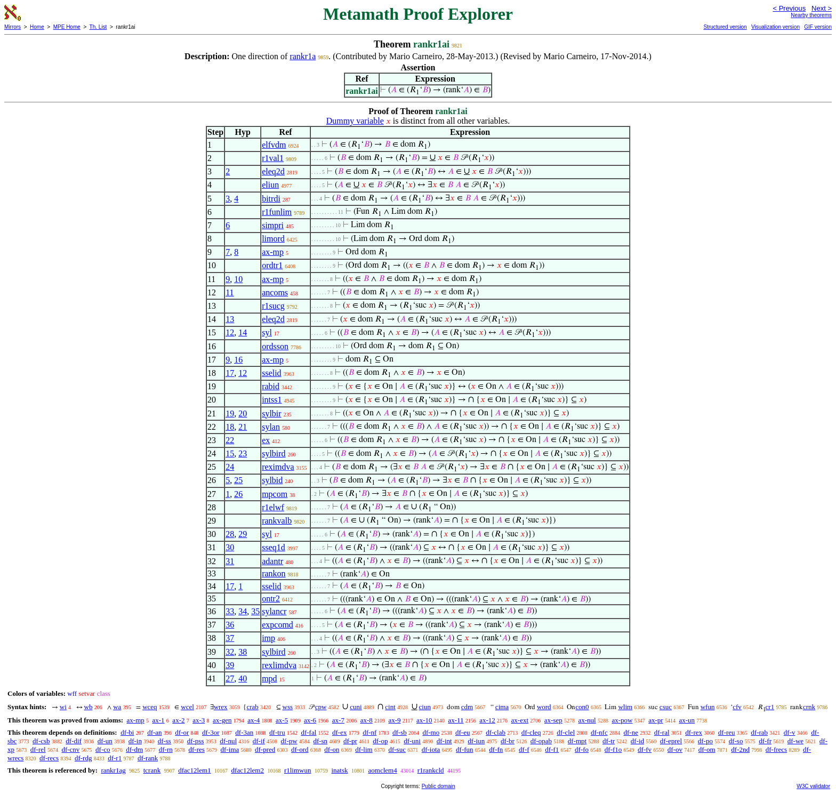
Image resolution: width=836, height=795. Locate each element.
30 (230, 547)
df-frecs (776, 749)
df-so (736, 741)
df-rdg (83, 758)
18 (230, 426)
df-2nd (740, 749)
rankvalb (277, 520)
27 (230, 678)
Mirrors (12, 27)
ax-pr (655, 720)
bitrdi (271, 198)
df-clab (495, 732)
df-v (789, 732)
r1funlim (277, 211)
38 (242, 651)
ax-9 (395, 720)
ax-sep (553, 720)
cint (390, 707)
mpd (269, 678)
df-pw (289, 741)
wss (288, 707)
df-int (444, 741)
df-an (154, 732)
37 (230, 638)
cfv (737, 707)
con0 (582, 707)
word (544, 707)
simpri (273, 225)
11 (230, 292)
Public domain (438, 786)
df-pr (350, 741)
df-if (259, 741)
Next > (821, 8)
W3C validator (813, 786)
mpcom (274, 494)
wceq (149, 707)
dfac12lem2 (247, 770)
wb (88, 707)
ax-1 (158, 720)
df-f (524, 749)
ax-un (687, 720)
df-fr (765, 741)
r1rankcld (430, 770)
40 (242, 678)
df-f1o (613, 749)
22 (230, 440)
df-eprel (671, 741)
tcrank (151, 770)
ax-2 (178, 720)
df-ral (662, 732)
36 (230, 624)
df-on (331, 749)
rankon (273, 573)
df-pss (195, 741)
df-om (707, 749)
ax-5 (282, 720)
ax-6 (310, 720)
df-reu (726, 732)
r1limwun (297, 770)
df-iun (476, 741)
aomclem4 (382, 770)
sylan (271, 426)
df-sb (399, 732)
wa (117, 707)
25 (238, 480)
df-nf (369, 732)
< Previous (789, 8)
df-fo (582, 749)
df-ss (164, 741)
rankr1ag (113, 770)
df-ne (630, 732)
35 (255, 611)
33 (230, 611)
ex (266, 440)
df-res (197, 749)
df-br (508, 741)
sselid (271, 373)
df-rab (759, 732)
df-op (380, 741)
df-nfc (599, 732)
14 (242, 332)
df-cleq (531, 732)
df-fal (308, 732)
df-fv (645, 749)
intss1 (272, 399)
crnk (809, 707)
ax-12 (487, 720)
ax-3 (198, 720)
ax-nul (587, 720)
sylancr (274, 611)
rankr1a (303, 56)
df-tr (608, 741)
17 (230, 373)
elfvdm (274, 144)
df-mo (430, 732)
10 (238, 279)
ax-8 (366, 720)
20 (242, 413)
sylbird (273, 453)
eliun (270, 184)
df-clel (566, 732)
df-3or (211, 732)
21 (242, 426)
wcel (187, 707)
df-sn (320, 741)
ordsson (275, 346)
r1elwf (273, 507)
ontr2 (271, 598)
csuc (666, 707)
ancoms (275, 292)
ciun (425, 707)
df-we (795, 741)
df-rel (38, 749)
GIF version (818, 27)
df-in (135, 741)
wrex (221, 707)
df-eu (462, 732)
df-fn (496, 749)
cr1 (770, 707)
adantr (272, 561)
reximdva (278, 466)
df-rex (693, 732)
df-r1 (115, 758)
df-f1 (552, 749)
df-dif (74, 741)
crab (252, 707)
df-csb (41, 741)
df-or (182, 732)
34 (242, 611)
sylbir (271, 413)
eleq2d (273, 171)
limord (273, 238)
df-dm (134, 749)
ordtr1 (272, 265)
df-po (705, 741)
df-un (105, 741)
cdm (467, 707)
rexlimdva (279, 665)
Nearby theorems (811, 15)
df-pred (265, 749)
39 (230, 665)
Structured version (724, 27)
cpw (321, 707)
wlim (625, 707)
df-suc (397, 749)
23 (242, 453)
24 (230, 466)
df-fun (464, 749)
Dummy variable (355, 120)
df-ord (300, 749)
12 (230, 332)
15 (230, 453)
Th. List (98, 27)
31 (230, 561)
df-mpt (577, 741)
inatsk (339, 770)
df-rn (166, 749)
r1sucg (273, 305)
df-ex (339, 732)
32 (230, 651)
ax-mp (273, 251)
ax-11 (455, 720)
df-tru (277, 732)
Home (37, 27)
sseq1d (273, 547)
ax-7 (338, 720)
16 (238, 359)
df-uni (412, 741)
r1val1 (273, 158)
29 (242, 534)
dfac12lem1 (194, 770)
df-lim (364, 749)
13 (230, 319)
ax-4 (253, 720)
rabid (270, 386)
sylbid (272, 480)
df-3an (244, 732)
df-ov (675, 749)
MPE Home (67, 27)
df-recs (49, 758)
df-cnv (70, 749)
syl (267, 332)
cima (502, 707)
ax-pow (622, 720)
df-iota (431, 749)
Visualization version (775, 27)
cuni (355, 707)
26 (238, 494)
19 (230, 413)
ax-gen (222, 720)
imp (268, 638)
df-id (637, 741)
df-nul (228, 741)
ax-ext (519, 720)
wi (63, 707)
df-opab (541, 741)
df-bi (127, 732)
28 (230, 534)
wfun (708, 707)
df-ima (230, 749)
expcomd (277, 624)
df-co (102, 749)
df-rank (148, 758)
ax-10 (424, 720)
